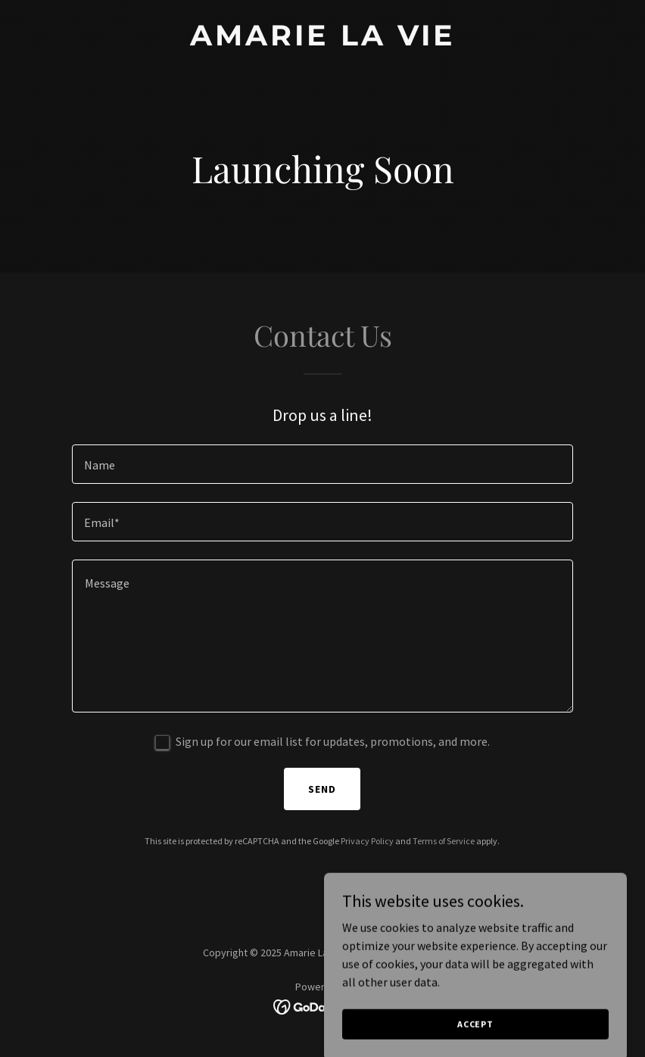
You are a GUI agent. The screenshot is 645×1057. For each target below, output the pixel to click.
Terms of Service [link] (444, 841)
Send (322, 789)
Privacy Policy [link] (367, 841)
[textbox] (322, 464)
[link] (323, 40)
